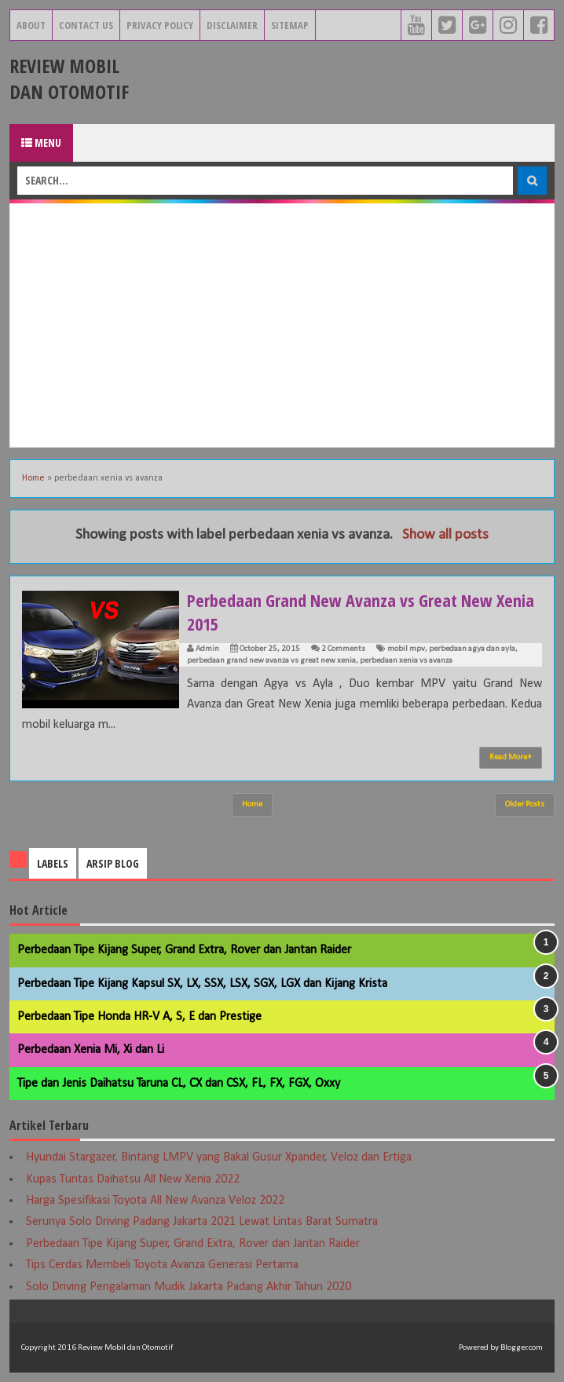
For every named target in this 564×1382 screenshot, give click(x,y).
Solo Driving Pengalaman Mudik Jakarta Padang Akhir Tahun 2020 (188, 1287)
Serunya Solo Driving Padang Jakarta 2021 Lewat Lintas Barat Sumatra (202, 1222)
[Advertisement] (282, 325)
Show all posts (445, 535)
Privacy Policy (159, 25)
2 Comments (343, 649)
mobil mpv (406, 649)
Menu (41, 142)
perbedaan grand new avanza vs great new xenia (271, 660)
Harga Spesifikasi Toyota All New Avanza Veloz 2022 (155, 1200)
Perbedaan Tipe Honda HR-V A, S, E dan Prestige (139, 1017)
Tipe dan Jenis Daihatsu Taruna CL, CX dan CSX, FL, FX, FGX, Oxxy (178, 1083)
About (31, 25)
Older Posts (524, 804)
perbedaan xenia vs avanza (406, 660)
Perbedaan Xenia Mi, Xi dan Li (90, 1050)
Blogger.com (521, 1348)
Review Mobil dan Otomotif (69, 78)
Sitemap (290, 25)
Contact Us (86, 25)
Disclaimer (232, 25)
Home (33, 478)
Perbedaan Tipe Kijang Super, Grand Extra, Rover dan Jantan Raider (184, 950)
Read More (510, 757)
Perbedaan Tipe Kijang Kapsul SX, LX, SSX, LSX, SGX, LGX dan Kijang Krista (202, 984)
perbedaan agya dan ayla (472, 649)
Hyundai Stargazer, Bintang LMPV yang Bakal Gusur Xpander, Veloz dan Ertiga (219, 1157)
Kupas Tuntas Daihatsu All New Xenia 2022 (133, 1179)
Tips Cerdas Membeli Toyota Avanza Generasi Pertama (162, 1265)
